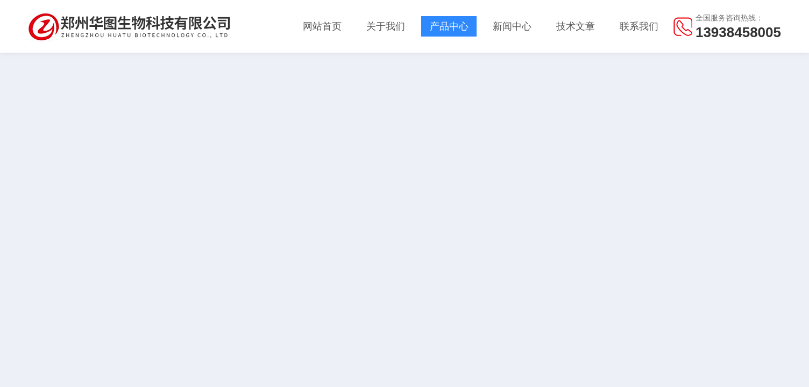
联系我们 (639, 26)
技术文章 (575, 26)
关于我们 (385, 26)
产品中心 (449, 26)
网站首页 (322, 26)
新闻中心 (512, 26)
